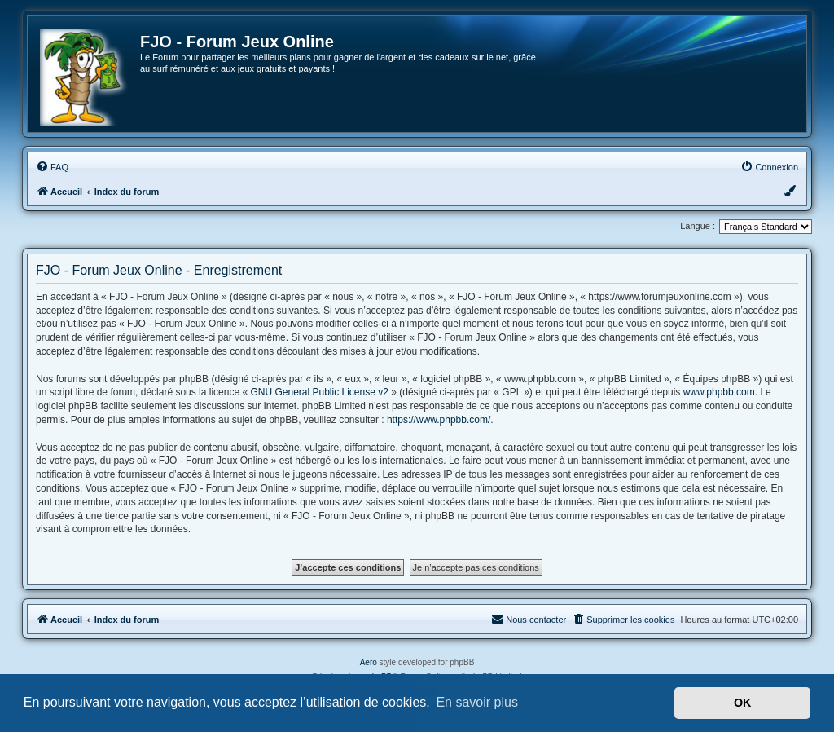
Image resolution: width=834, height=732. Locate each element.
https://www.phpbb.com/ (438, 420)
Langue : (697, 226)
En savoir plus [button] (477, 702)
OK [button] (743, 702)
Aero (368, 662)
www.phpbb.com (719, 392)
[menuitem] (52, 167)
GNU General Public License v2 (319, 392)
